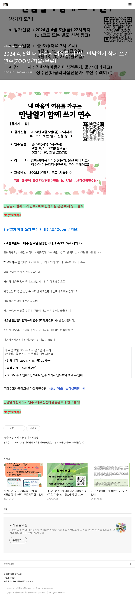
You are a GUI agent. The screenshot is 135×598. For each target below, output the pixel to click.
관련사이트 (9, 563)
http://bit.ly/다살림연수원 (67, 388)
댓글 (6, 509)
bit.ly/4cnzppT (12, 215)
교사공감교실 (18, 525)
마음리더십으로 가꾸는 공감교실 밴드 (18, 581)
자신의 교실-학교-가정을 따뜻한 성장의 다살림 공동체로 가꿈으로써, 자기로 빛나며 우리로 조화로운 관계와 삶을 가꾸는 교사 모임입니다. (62, 531)
